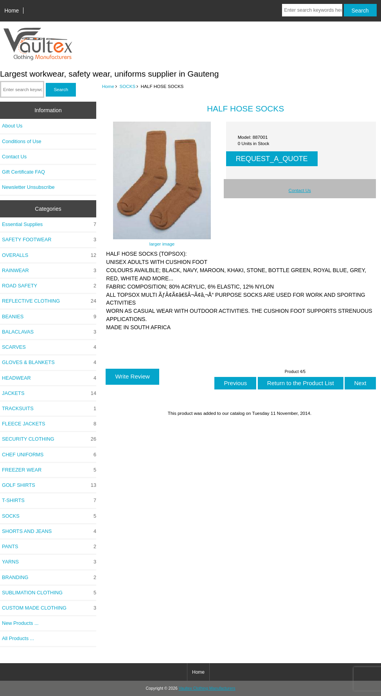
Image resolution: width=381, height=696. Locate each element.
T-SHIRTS (49, 500)
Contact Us (14, 157)
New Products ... (20, 623)
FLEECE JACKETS (49, 424)
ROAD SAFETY (49, 286)
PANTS (49, 547)
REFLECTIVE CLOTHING (49, 301)
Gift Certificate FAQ (23, 172)
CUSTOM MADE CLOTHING (49, 608)
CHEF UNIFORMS (49, 455)
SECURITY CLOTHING (49, 439)
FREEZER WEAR (49, 470)
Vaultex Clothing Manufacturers (207, 688)
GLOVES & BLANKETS (49, 362)
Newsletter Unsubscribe (28, 187)
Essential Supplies (49, 224)
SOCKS (128, 86)
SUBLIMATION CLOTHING (49, 593)
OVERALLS (49, 255)
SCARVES (49, 347)
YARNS (49, 562)
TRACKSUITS (49, 408)
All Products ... (18, 638)
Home (11, 10)
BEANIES (49, 317)
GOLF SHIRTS (49, 485)
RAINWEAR (49, 270)
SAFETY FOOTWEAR (49, 240)
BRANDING (49, 577)
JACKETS (49, 393)
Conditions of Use (21, 141)
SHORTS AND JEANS (49, 531)
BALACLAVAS (49, 332)
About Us (12, 126)
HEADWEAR (49, 378)
